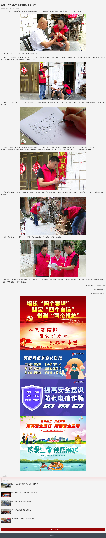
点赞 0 (4, 475)
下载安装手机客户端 (53, 529)
